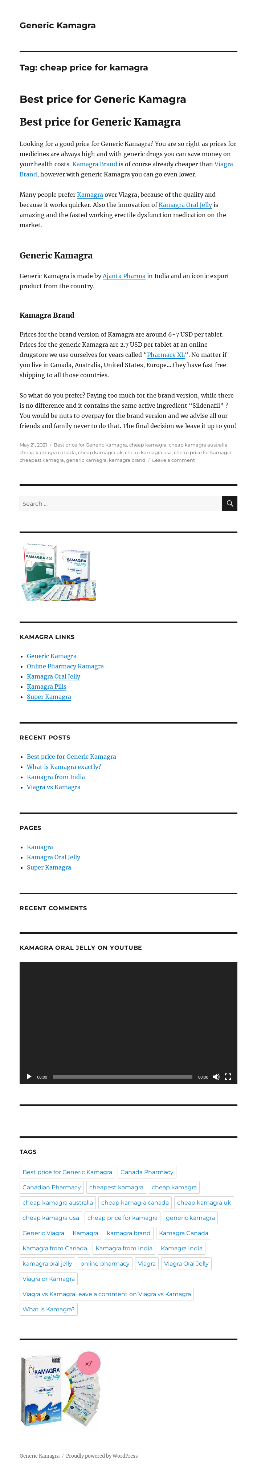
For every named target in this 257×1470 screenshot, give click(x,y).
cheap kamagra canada (48, 452)
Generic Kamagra (58, 25)
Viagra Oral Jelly (186, 1263)
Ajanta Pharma (124, 276)
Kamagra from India (56, 777)
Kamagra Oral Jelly (185, 204)
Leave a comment (173, 460)
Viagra (147, 1263)
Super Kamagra (49, 696)
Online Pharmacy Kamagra (65, 666)
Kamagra (90, 194)
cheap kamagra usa (148, 452)
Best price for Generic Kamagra (103, 99)
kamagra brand (127, 460)
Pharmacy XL (166, 354)
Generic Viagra (43, 1233)
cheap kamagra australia (198, 445)
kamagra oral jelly (47, 1263)
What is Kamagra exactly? (64, 766)
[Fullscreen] (228, 1076)
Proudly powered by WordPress (102, 1456)
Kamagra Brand (94, 164)
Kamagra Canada (183, 1233)
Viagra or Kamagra (49, 1278)
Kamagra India (182, 1248)
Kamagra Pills (46, 686)
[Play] (29, 1076)
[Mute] (216, 1076)
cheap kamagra (148, 445)
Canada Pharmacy (147, 1172)
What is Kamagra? (49, 1309)
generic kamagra (86, 460)
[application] (128, 1023)
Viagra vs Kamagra (54, 787)
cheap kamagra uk (100, 452)
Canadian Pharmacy (52, 1187)
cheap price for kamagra (203, 452)
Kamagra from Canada (55, 1248)
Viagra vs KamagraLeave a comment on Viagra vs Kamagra (107, 1294)
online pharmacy (105, 1263)
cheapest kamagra (42, 460)
